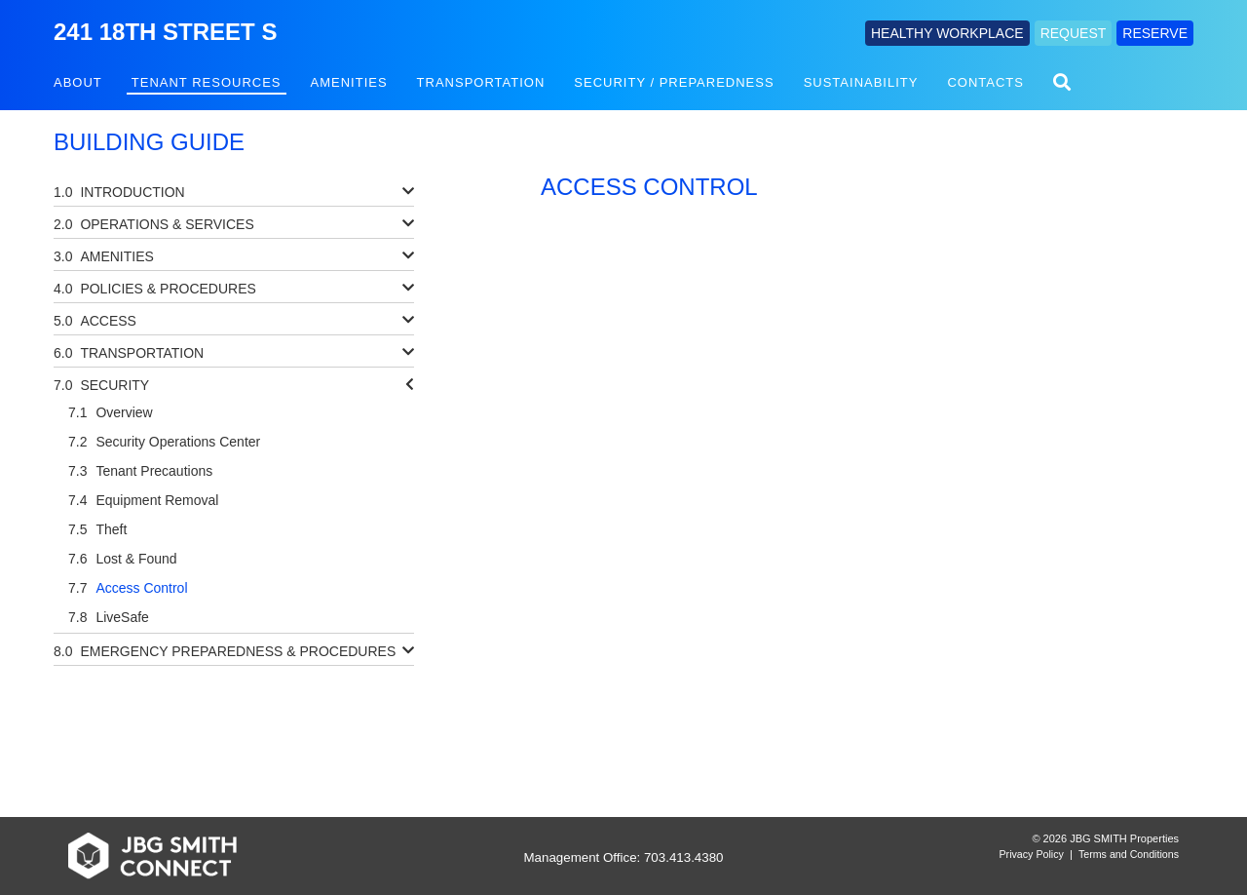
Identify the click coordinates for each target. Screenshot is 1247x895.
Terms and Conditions (1128, 854)
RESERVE (1155, 33)
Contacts (985, 82)
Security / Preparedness (674, 82)
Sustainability (861, 82)
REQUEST (1073, 33)
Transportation (481, 82)
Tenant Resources (207, 82)
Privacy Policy (1032, 854)
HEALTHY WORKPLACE (947, 33)
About (78, 82)
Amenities (349, 82)
